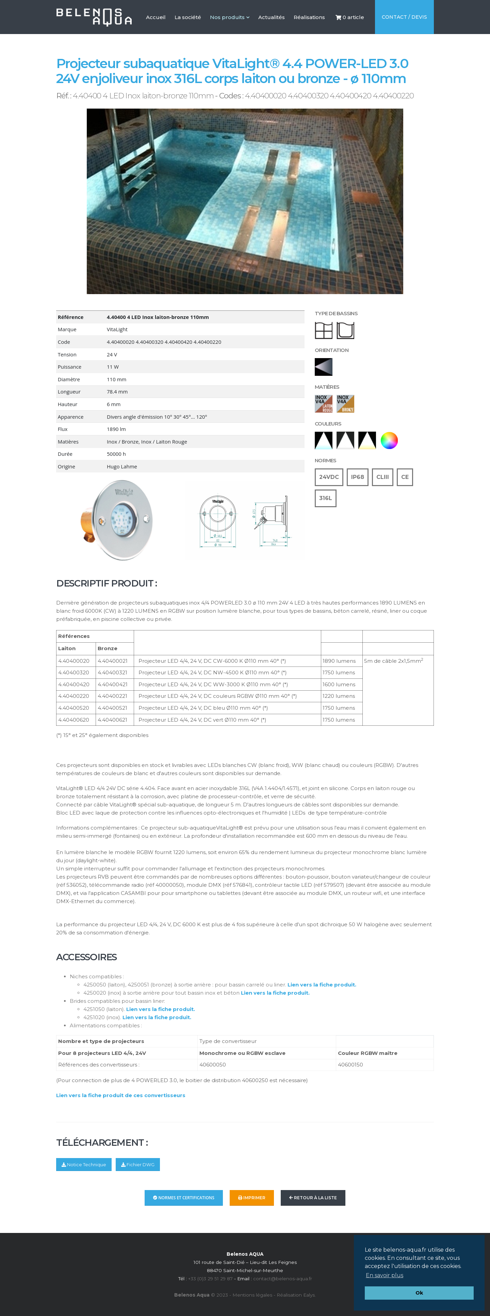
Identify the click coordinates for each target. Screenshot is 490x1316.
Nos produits (229, 17)
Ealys (309, 1295)
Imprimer (251, 1197)
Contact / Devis (404, 17)
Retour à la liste (313, 1197)
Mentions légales (252, 1295)
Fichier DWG (137, 1164)
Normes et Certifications (183, 1198)
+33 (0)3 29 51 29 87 (210, 1278)
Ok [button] (419, 1293)
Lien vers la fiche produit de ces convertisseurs (120, 1095)
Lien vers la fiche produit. (322, 984)
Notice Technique (84, 1164)
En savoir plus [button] (384, 1275)
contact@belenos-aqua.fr (282, 1278)
